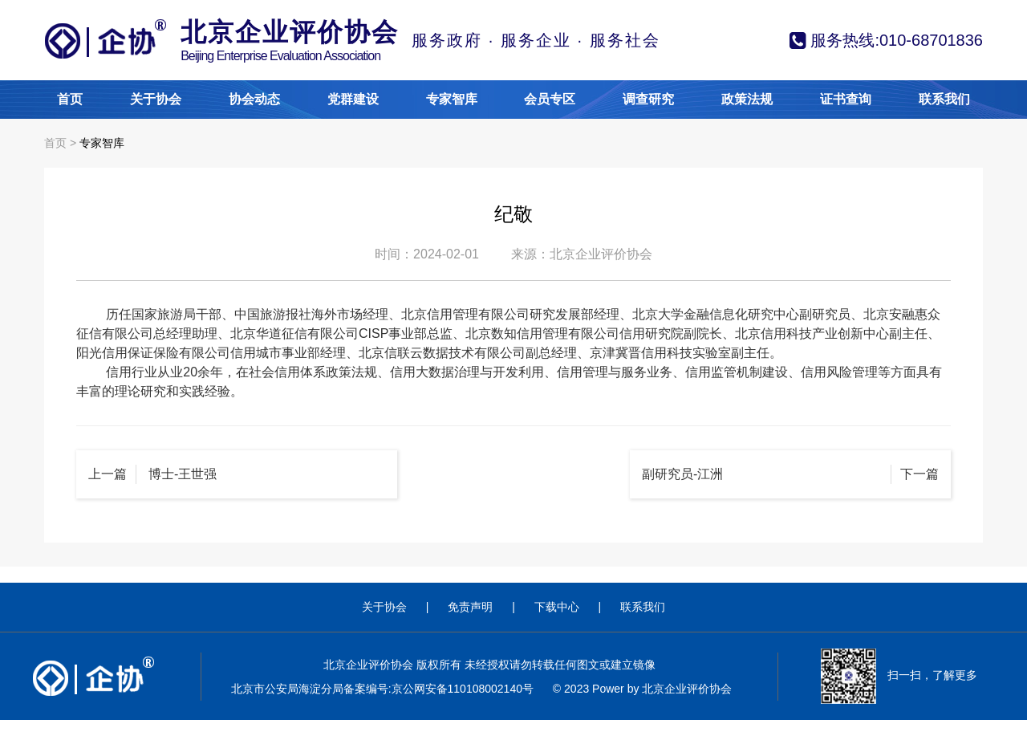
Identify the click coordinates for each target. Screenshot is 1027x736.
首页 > (61, 142)
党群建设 (353, 99)
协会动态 (254, 99)
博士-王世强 (182, 474)
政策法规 (747, 99)
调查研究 (648, 99)
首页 (70, 99)
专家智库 (451, 99)
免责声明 (470, 606)
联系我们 (944, 99)
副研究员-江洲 (682, 474)
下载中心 (556, 606)
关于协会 (155, 99)
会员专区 (549, 99)
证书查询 (845, 99)
